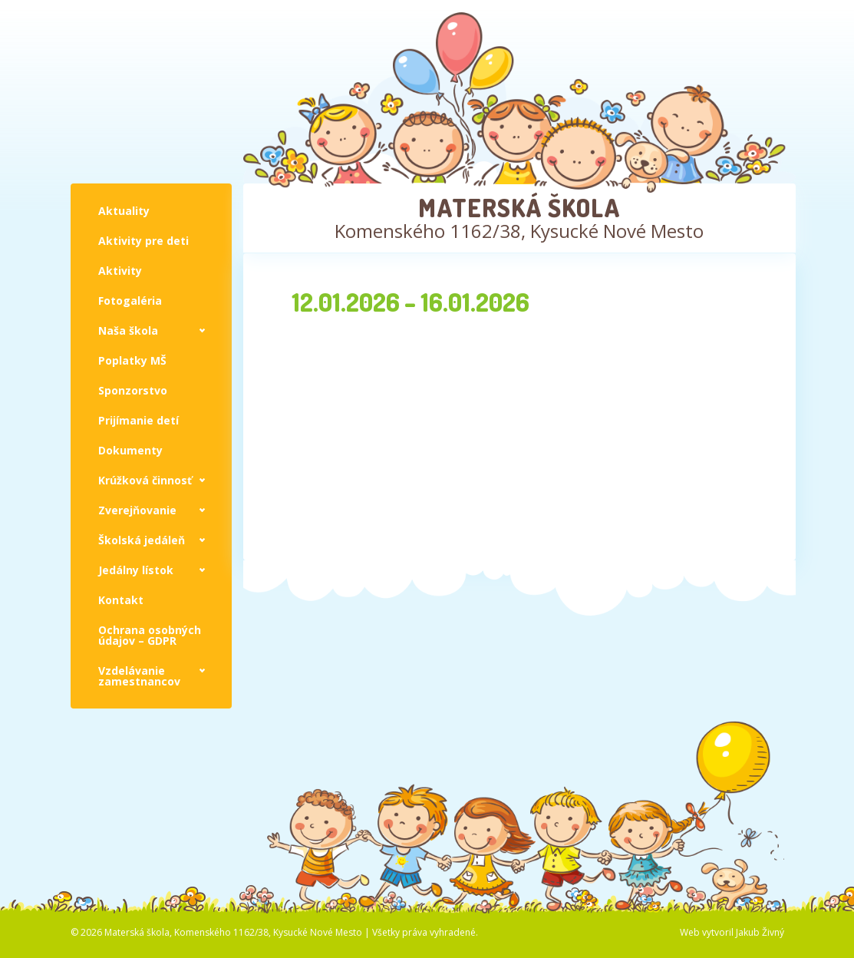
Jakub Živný (760, 932)
